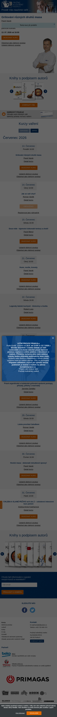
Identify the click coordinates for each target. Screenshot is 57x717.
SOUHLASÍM (34, 713)
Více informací (20, 713)
